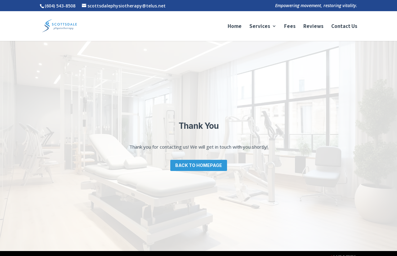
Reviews (313, 26)
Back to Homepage (198, 165)
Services (259, 26)
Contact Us (344, 26)
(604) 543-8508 (60, 6)
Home (235, 26)
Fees (290, 26)
